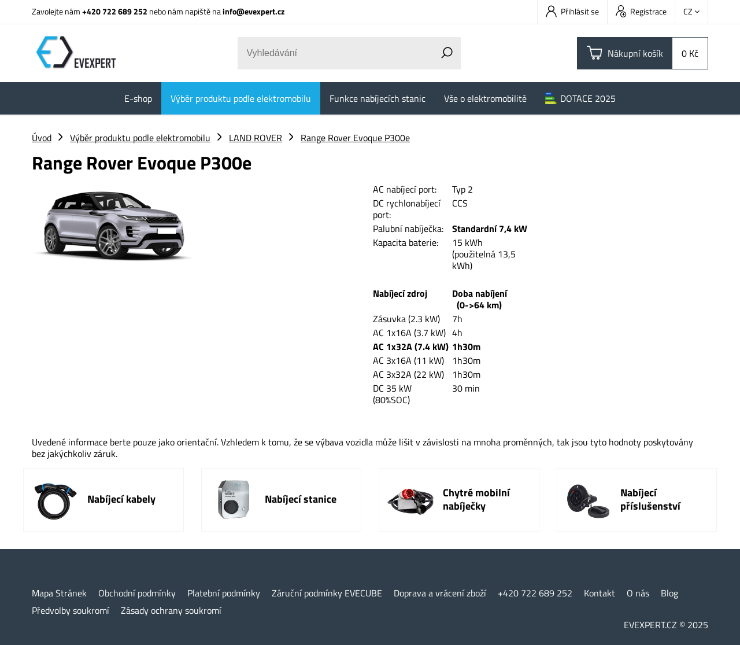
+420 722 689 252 (114, 11)
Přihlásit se (572, 11)
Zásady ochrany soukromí (171, 610)
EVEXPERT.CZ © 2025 (666, 625)
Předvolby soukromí (70, 610)
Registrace (641, 11)
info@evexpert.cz (253, 11)
